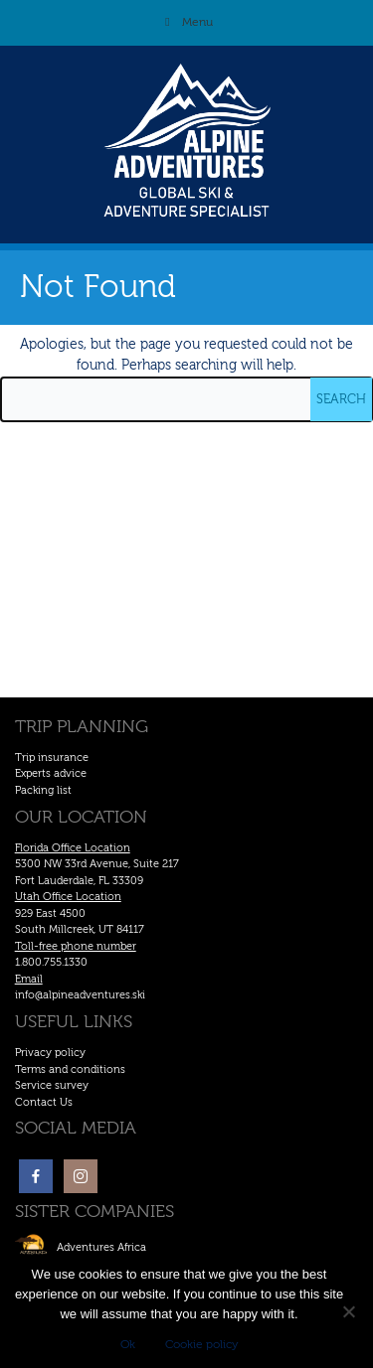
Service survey (52, 1085)
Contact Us (44, 1102)
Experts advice (51, 773)
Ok (127, 1344)
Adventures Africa (101, 1247)
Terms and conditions (70, 1069)
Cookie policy (201, 1344)
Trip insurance (52, 757)
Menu (187, 22)
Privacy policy (50, 1052)
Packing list (43, 790)
